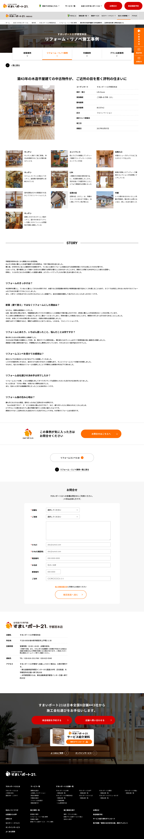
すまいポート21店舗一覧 (65, 786)
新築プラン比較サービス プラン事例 (41, 822)
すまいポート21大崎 (62, 790)
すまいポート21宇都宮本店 (47, 23)
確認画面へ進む (70, 594)
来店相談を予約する (51, 720)
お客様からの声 (11, 814)
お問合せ (113, 6)
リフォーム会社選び (37, 800)
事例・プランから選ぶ (70, 814)
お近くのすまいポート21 (90, 6)
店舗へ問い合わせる (95, 720)
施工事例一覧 (35, 810)
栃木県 (34, 23)
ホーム (8, 23)
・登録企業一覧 (60, 793)
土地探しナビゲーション (38, 793)
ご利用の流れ (10, 793)
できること (71, 15)
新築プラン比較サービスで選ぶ (73, 817)
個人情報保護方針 (61, 587)
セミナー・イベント (107, 16)
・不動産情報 (60, 800)
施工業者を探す (69, 810)
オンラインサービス (13, 827)
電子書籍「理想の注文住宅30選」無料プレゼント (110, 823)
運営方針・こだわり (12, 795)
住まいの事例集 (122, 16)
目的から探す (68, 819)
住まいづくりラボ (12, 810)
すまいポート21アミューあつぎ (108, 795)
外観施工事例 (34, 819)
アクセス (134, 16)
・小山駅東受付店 (61, 803)
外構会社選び (35, 798)
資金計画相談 (35, 795)
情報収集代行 (35, 803)
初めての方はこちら (47, 6)
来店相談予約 (133, 6)
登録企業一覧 (83, 16)
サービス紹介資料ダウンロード (104, 819)
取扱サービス (95, 16)
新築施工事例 (34, 814)
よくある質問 (10, 831)
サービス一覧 (70, 6)
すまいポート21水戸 (85, 790)
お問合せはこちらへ (101, 433)
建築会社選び (35, 790)
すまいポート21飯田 (105, 790)
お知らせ (9, 819)
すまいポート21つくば (86, 795)
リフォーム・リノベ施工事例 (68, 23)
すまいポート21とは (13, 786)
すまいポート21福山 (131, 790)
